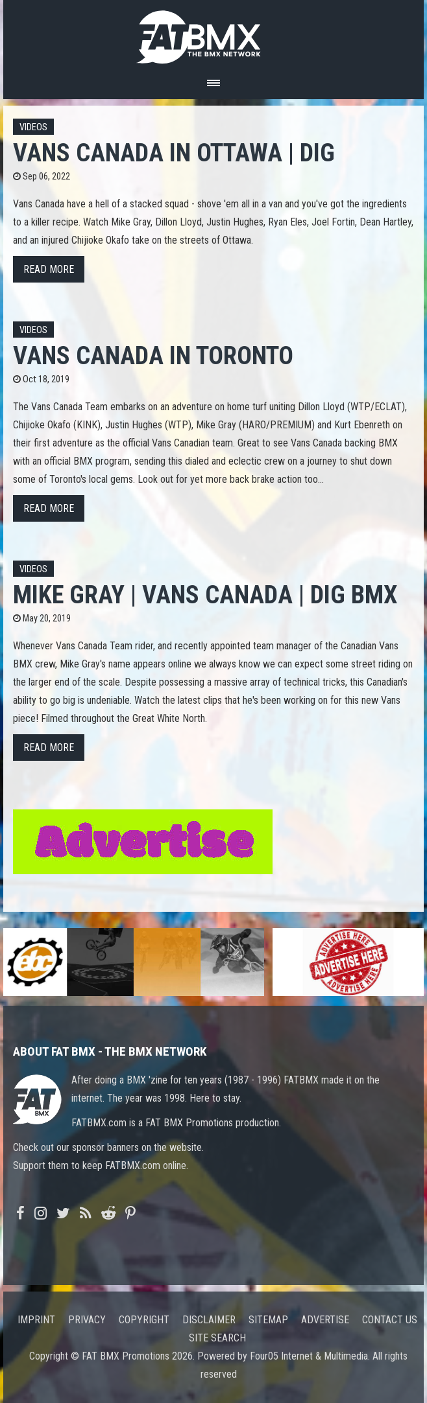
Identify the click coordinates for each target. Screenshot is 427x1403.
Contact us (389, 1320)
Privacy (87, 1320)
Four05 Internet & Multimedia (309, 1356)
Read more (48, 269)
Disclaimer (209, 1320)
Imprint (36, 1320)
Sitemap (268, 1320)
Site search (217, 1338)
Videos (33, 127)
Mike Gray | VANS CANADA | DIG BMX (205, 594)
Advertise (325, 1320)
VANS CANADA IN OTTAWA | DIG (174, 152)
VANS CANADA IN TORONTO (153, 355)
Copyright (144, 1320)
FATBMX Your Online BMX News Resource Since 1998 (213, 33)
